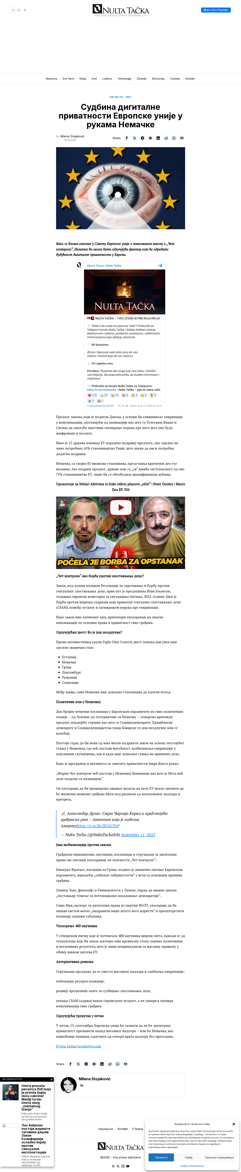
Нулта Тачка (66, 1046)
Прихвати (161, 1157)
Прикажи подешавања (219, 1157)
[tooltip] (126, 138)
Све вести (116, 97)
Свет (128, 97)
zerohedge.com (89, 1046)
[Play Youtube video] (120, 533)
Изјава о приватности (192, 1165)
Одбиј (188, 1157)
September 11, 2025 (138, 834)
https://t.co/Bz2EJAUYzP (97, 825)
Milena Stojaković (72, 136)
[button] (234, 1124)
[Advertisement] (120, 47)
